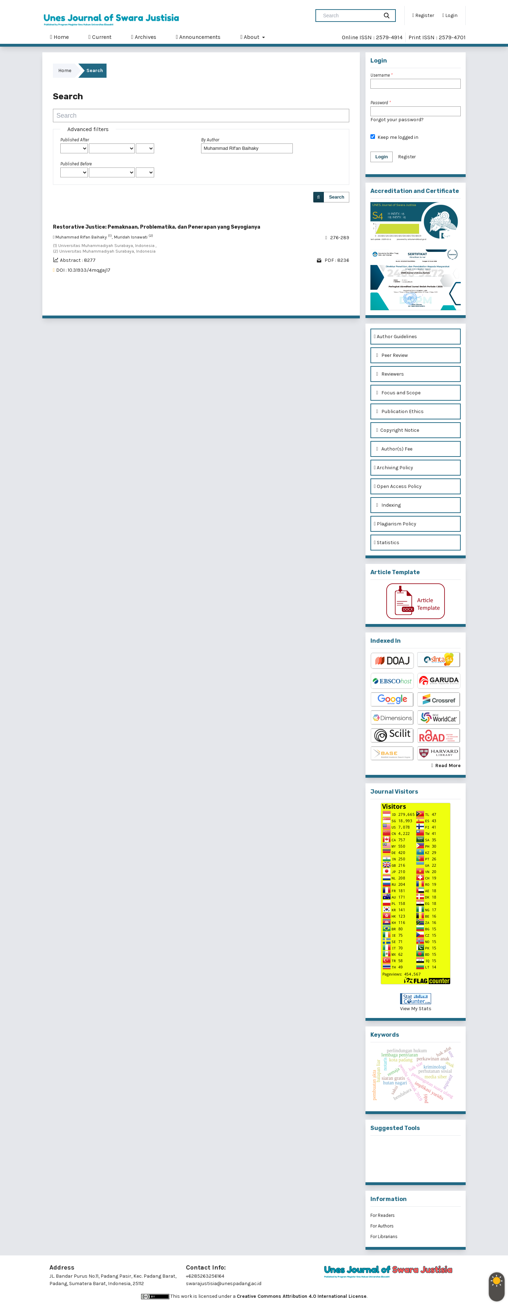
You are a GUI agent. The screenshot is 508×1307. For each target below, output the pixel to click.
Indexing (387, 505)
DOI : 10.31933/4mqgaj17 (83, 270)
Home (59, 37)
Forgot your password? (397, 120)
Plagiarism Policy (395, 523)
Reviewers (389, 374)
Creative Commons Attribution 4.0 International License (302, 1296)
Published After (74, 139)
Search (336, 197)
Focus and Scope (397, 392)
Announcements (198, 37)
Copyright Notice (396, 430)
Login (450, 15)
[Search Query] (350, 15)
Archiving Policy (393, 467)
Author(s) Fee (393, 449)
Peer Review (391, 355)
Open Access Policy (398, 486)
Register (423, 15)
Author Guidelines (395, 336)
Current (100, 37)
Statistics (386, 542)
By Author (210, 139)
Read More (448, 766)
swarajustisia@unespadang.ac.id (223, 1283)
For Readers (382, 1215)
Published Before (76, 163)
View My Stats (415, 1009)
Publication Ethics (399, 411)
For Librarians (384, 1236)
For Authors (382, 1226)
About (250, 37)
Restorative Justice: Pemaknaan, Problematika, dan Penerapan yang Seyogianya (156, 227)
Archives (143, 37)
